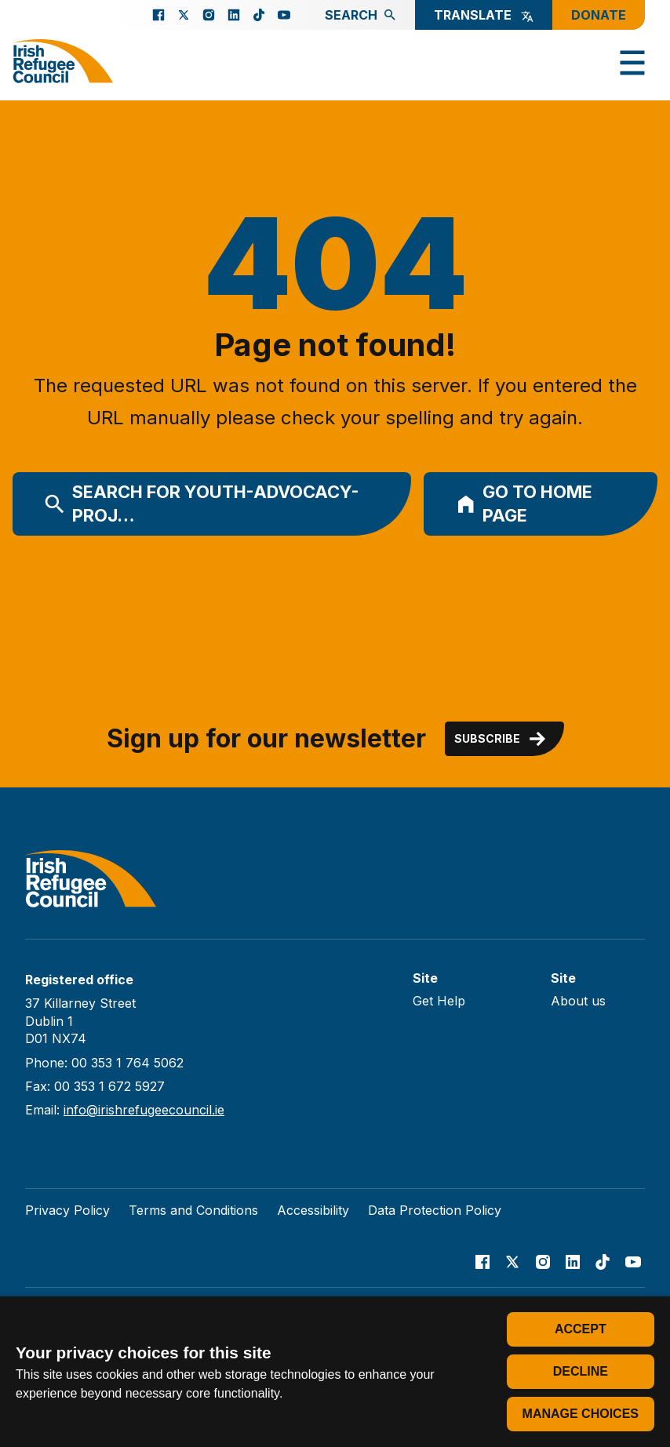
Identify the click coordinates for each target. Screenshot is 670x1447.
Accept (580, 1329)
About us (578, 1001)
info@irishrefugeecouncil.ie (144, 1110)
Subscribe (501, 739)
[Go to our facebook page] (158, 14)
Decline (580, 1371)
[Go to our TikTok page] (258, 14)
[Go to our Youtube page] (284, 14)
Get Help (439, 1001)
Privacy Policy (67, 1210)
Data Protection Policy (434, 1210)
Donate (598, 15)
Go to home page (524, 504)
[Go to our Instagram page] (208, 14)
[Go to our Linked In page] (233, 14)
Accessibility (313, 1210)
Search (360, 15)
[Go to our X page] (183, 14)
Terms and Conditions (193, 1210)
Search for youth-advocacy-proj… (201, 504)
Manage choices (581, 1413)
